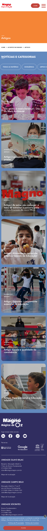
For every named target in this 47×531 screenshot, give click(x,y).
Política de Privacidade (16, 523)
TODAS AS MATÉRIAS (10, 67)
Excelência (29, 67)
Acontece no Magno (15, 47)
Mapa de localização (8, 475)
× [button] (45, 516)
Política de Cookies (32, 523)
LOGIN (35, 6)
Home (3, 47)
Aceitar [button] (23, 528)
